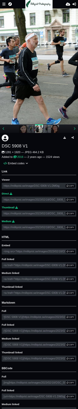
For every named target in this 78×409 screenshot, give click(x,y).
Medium (8, 221)
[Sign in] (74, 4)
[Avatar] (5, 138)
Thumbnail (10, 207)
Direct (7, 193)
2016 (18, 157)
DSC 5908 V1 (15, 146)
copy (70, 186)
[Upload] (68, 4)
